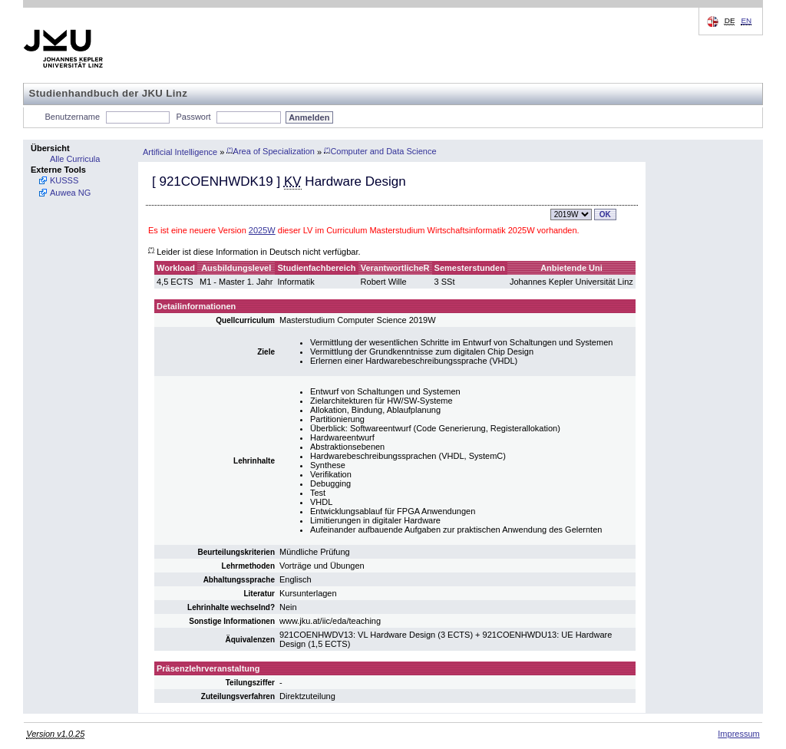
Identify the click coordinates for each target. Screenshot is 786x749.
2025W (262, 230)
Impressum (738, 733)
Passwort (193, 116)
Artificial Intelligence (180, 151)
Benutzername (73, 116)
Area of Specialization (270, 151)
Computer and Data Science (380, 151)
